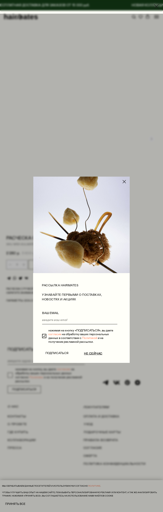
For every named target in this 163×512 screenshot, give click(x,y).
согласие (53, 171)
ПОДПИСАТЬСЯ (55, 190)
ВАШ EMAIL (49, 150)
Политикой (88, 175)
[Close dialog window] (156, 6)
